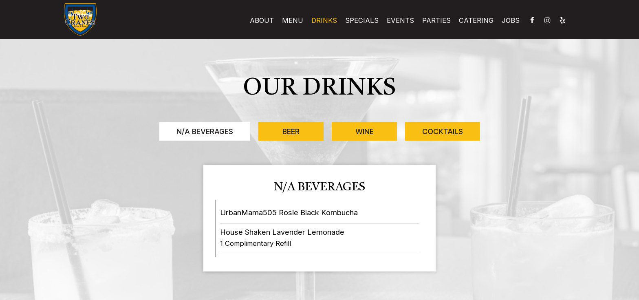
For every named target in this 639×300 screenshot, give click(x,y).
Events (400, 20)
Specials (362, 20)
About (262, 20)
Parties (436, 20)
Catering (476, 20)
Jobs (511, 20)
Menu (292, 20)
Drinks (324, 20)
